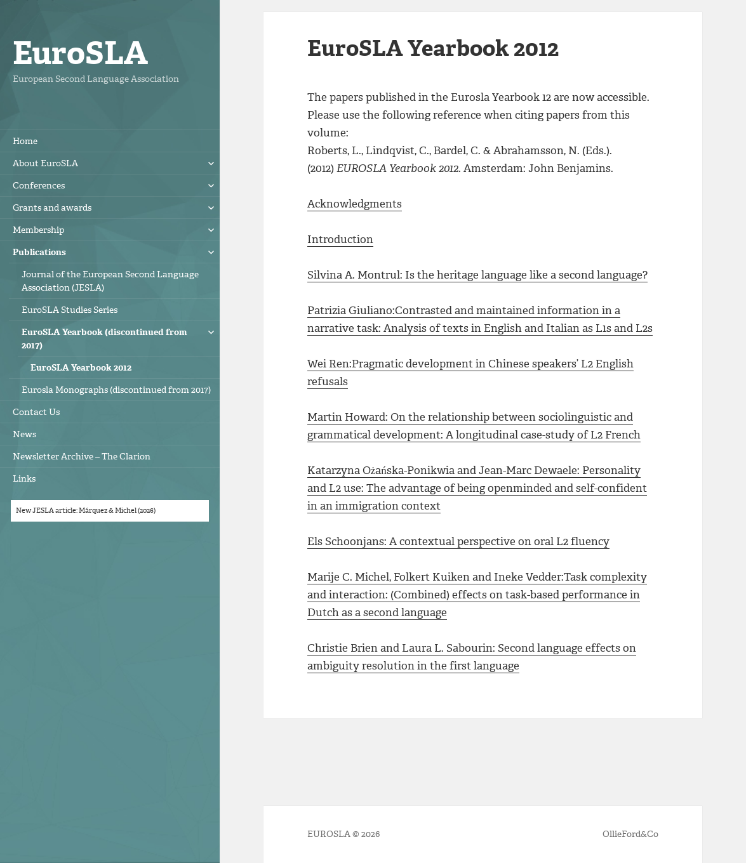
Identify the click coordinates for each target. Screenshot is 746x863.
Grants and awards (52, 208)
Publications (39, 252)
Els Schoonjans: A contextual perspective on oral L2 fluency (458, 541)
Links (24, 479)
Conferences (39, 186)
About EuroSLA (45, 163)
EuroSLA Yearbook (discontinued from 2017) (104, 339)
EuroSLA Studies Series (69, 310)
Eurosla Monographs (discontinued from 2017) (116, 390)
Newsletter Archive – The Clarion (81, 457)
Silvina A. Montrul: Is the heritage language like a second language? (477, 275)
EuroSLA (80, 53)
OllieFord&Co (630, 834)
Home (25, 141)
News (24, 434)
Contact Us (36, 412)
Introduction (340, 239)
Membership (38, 230)
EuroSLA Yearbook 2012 (80, 368)
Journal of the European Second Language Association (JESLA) (110, 281)
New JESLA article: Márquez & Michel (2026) (86, 510)
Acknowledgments (354, 204)
